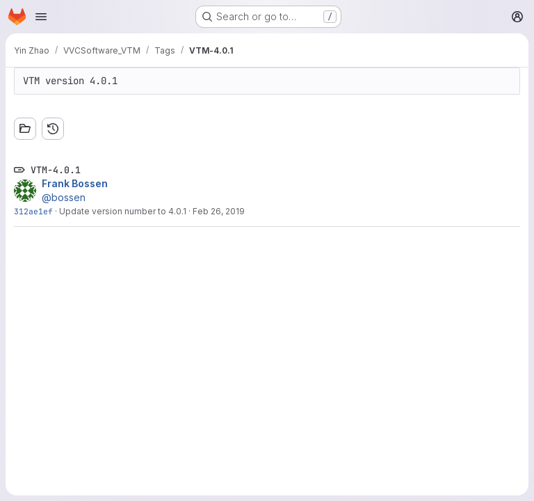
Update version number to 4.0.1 (122, 211)
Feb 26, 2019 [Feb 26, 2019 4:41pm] (219, 211)
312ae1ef (33, 211)
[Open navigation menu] (41, 17)
